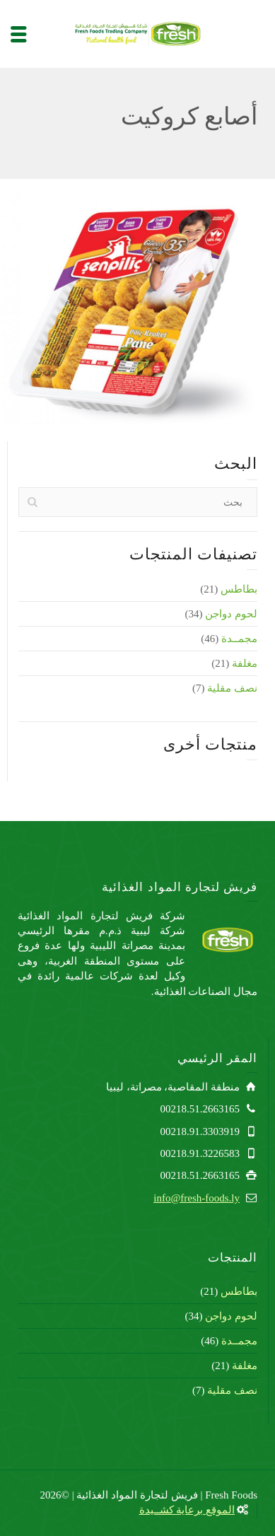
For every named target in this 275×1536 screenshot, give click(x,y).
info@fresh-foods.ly (196, 1198)
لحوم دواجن (231, 613)
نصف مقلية (232, 688)
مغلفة (244, 663)
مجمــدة (239, 638)
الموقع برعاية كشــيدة (187, 1509)
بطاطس (239, 589)
